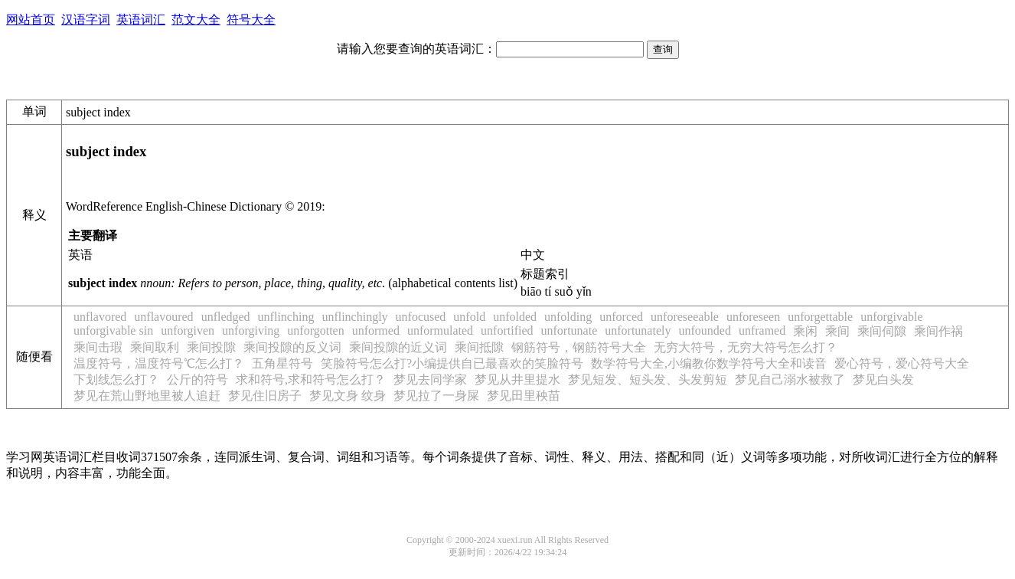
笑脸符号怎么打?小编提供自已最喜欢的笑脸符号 (452, 363)
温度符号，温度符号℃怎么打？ (158, 363)
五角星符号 (282, 363)
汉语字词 (85, 19)
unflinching (286, 316)
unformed (376, 330)
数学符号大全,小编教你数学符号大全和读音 (709, 363)
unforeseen (753, 316)
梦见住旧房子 (265, 395)
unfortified (507, 330)
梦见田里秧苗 (523, 395)
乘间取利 (154, 347)
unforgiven (187, 330)
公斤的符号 (197, 379)
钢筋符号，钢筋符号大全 (578, 347)
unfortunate (569, 330)
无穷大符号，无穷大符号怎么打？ (745, 347)
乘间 (837, 331)
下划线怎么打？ (116, 379)
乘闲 (805, 331)
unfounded (704, 330)
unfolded (515, 316)
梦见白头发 (883, 379)
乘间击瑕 (97, 347)
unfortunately (638, 330)
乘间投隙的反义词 (292, 347)
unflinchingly (354, 316)
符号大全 (251, 19)
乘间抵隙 (479, 347)
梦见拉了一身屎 (436, 395)
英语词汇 (140, 19)
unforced (621, 316)
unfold (469, 316)
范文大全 (195, 19)
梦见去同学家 (430, 379)
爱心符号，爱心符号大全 (901, 363)
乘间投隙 (211, 347)
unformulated (440, 330)
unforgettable (820, 316)
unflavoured (163, 316)
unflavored (99, 316)
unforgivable (891, 316)
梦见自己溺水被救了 (790, 379)
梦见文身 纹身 (347, 395)
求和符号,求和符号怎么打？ (311, 379)
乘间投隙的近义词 (398, 347)
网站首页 (30, 19)
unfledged (225, 316)
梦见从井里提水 (517, 379)
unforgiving (250, 330)
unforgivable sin (113, 330)
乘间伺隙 (881, 331)
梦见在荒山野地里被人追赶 (146, 395)
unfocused (421, 316)
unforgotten (315, 330)
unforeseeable (685, 316)
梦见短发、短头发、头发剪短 (647, 379)
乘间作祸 (938, 331)
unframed (762, 330)
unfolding (568, 316)
